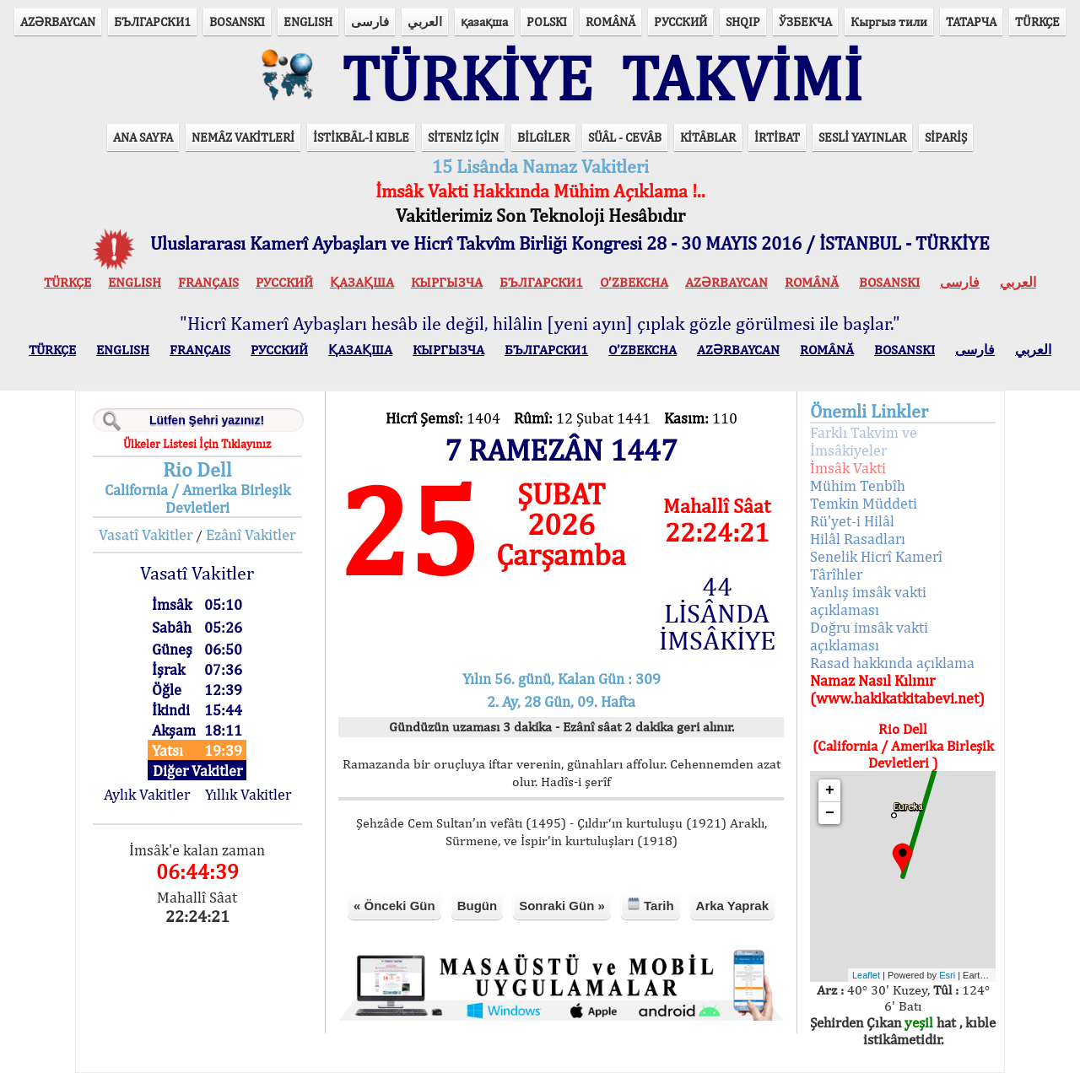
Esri (947, 975)
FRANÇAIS (208, 282)
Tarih (650, 905)
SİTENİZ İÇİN (463, 137)
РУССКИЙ (680, 21)
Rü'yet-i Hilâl (852, 521)
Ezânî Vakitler (250, 534)
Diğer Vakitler (197, 770)
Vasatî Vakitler (145, 534)
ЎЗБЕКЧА (805, 21)
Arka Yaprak (732, 905)
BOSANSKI (237, 21)
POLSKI (546, 21)
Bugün (477, 905)
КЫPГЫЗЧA (447, 282)
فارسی (370, 21)
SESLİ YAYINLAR (862, 137)
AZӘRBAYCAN (57, 21)
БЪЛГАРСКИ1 (152, 21)
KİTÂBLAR (708, 137)
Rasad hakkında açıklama (892, 662)
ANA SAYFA (143, 137)
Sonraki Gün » (562, 905)
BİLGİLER (543, 137)
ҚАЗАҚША (362, 282)
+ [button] (829, 790)
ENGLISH (308, 21)
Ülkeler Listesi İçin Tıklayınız (197, 443)
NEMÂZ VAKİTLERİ (243, 137)
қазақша (484, 21)
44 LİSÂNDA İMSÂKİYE (717, 613)
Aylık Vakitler (147, 794)
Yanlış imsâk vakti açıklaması (868, 600)
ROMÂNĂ (610, 21)
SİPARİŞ (946, 137)
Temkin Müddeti (863, 503)
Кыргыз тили (888, 21)
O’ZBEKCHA (634, 282)
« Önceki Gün (394, 905)
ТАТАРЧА (971, 21)
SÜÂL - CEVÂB (625, 137)
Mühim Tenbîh (857, 485)
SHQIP (743, 21)
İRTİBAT (777, 137)
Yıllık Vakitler (248, 794)
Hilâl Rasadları (857, 538)
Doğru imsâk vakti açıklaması (869, 636)
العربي (425, 21)
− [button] (829, 813)
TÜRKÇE (1037, 21)
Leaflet (866, 975)
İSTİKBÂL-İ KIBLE (361, 137)
